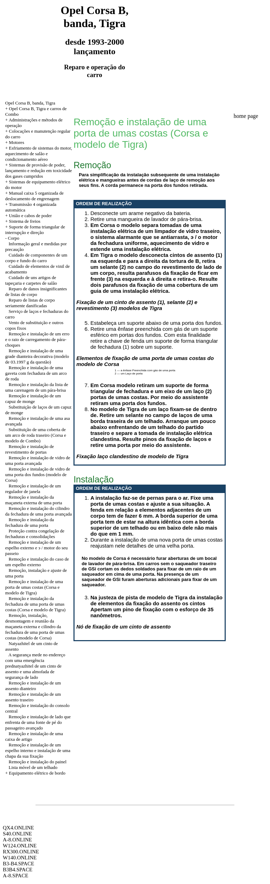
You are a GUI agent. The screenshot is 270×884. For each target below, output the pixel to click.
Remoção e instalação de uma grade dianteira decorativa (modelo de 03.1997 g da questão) (37, 356)
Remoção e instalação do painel (38, 761)
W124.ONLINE (20, 845)
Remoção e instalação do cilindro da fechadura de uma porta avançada (38, 511)
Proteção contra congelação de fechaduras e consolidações (34, 533)
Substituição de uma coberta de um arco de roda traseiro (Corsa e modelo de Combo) (35, 435)
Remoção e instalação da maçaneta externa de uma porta (33, 499)
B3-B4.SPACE (18, 863)
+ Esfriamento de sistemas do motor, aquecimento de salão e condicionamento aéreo (38, 153)
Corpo (13, 238)
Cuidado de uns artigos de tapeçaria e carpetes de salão (31, 280)
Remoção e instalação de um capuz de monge (33, 398)
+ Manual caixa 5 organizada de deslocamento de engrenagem (34, 195)
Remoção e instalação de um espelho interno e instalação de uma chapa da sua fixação (37, 750)
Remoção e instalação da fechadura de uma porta (29, 522)
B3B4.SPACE (17, 869)
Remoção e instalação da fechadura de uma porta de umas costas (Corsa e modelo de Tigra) (35, 604)
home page (246, 116)
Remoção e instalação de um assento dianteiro (33, 685)
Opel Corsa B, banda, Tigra (30, 103)
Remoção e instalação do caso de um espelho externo (37, 561)
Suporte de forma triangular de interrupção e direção (35, 229)
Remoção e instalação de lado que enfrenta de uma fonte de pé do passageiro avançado (38, 722)
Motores (16, 142)
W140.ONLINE (20, 857)
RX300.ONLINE (21, 851)
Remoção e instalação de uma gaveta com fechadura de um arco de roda (36, 373)
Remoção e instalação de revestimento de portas (29, 449)
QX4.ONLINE (18, 828)
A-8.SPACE (15, 875)
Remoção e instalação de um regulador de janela (33, 488)
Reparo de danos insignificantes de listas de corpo (36, 291)
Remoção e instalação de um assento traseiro (33, 697)
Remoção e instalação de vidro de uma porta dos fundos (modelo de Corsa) (37, 474)
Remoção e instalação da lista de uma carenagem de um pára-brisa (36, 387)
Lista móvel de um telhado (33, 767)
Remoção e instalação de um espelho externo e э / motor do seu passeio (36, 547)
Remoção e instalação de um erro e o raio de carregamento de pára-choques (37, 339)
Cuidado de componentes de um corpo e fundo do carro (36, 257)
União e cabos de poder (30, 215)
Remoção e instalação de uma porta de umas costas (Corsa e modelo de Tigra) (34, 587)
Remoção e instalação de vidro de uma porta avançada (37, 460)
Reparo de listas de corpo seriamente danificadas (30, 302)
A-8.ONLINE (17, 839)
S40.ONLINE (17, 833)
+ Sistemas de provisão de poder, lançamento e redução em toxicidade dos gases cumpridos (38, 170)
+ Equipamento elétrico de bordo (35, 773)
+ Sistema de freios (22, 221)
